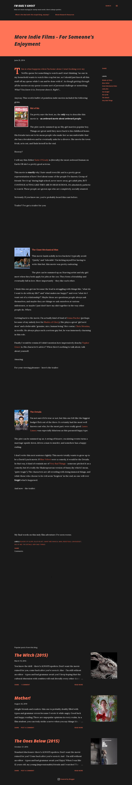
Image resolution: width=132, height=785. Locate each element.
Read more (79, 685)
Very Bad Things (58, 463)
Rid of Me (34, 108)
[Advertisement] (49, 620)
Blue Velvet (45, 459)
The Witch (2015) (31, 655)
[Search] (108, 6)
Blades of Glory (51, 322)
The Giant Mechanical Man (45, 249)
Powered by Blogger (66, 779)
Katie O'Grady (41, 160)
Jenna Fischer (73, 318)
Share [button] (104, 68)
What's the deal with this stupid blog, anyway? (31, 15)
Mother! (22, 698)
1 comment (25, 685)
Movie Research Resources (63, 15)
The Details (35, 412)
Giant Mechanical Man (109, 86)
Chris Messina (82, 326)
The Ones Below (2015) (37, 741)
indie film (105, 89)
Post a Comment (27, 728)
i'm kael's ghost (24, 5)
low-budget (105, 92)
